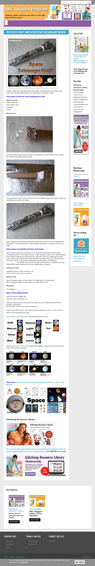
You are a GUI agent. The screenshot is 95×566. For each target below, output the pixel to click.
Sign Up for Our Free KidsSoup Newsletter (79, 258)
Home (6, 557)
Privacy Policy (33, 541)
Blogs (12, 557)
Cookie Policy (23, 562)
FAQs (8, 547)
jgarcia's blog (19, 557)
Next (87, 14)
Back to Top (87, 557)
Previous (83, 14)
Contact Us (9, 544)
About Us (9, 541)
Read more (14, 522)
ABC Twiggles (35, 509)
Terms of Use (32, 544)
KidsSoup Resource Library (16, 510)
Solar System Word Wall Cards (18, 316)
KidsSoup (52, 541)
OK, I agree (80, 562)
